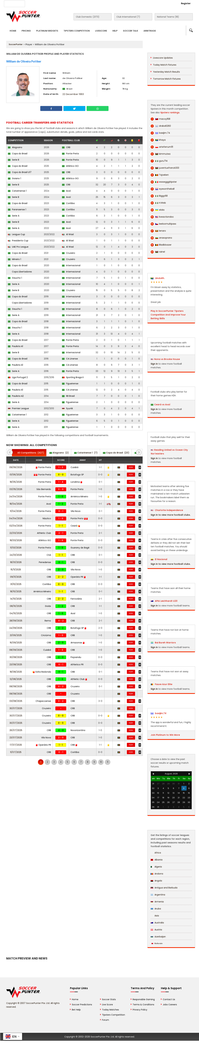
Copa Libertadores (20, 271)
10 (101, 761)
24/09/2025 (15, 628)
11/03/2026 (15, 547)
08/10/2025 (16, 606)
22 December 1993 (73, 94)
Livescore (101, 30)
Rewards (95, 3)
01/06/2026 (16, 474)
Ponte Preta (70, 153)
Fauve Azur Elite (161, 684)
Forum (105, 1019)
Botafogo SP (77, 474)
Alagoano (15, 147)
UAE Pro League (18, 246)
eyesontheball (162, 189)
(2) (59, 452)
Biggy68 (159, 196)
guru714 (159, 161)
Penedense (45, 562)
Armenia (157, 901)
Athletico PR (77, 664)
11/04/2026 (16, 511)
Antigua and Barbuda (164, 887)
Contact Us (77, 3)
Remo (48, 620)
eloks (157, 210)
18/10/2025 (15, 591)
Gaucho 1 (15, 277)
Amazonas (78, 642)
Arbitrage (149, 30)
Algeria (156, 866)
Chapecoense (43, 701)
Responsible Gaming (144, 999)
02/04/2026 (15, 525)
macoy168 (160, 119)
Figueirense (70, 383)
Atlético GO (70, 166)
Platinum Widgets (47, 30)
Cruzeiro (68, 253)
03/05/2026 (15, 489)
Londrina (76, 481)
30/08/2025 (15, 657)
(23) (116, 452)
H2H (131, 467)
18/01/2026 (16, 562)
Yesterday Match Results (166, 71)
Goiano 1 (14, 178)
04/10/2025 (16, 613)
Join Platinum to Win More (165, 734)
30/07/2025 (15, 708)
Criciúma (46, 635)
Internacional (71, 265)
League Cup (16, 234)
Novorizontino (78, 730)
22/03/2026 (15, 533)
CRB (66, 147)
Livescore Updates (163, 57)
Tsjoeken (160, 175)
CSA (49, 554)
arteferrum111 (162, 147)
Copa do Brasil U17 (19, 172)
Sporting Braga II (72, 377)
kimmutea (160, 154)
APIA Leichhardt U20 (164, 600)
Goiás (48, 606)
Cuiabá (74, 467)
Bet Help (76, 1009)
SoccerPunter (16, 44)
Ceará (75, 525)
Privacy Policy (140, 1009)
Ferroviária (76, 598)
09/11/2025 (15, 576)
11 (107, 761)
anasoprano (161, 237)
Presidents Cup (18, 240)
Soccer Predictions (82, 1004)
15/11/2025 (16, 569)
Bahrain (157, 943)
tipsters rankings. (170, 112)
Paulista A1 (15, 346)
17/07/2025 (16, 744)
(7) (85, 452)
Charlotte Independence (167, 510)
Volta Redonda (41, 671)
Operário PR (78, 576)
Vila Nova (75, 511)
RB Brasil (68, 396)
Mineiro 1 (14, 259)
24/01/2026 (16, 554)
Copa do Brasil (17, 153)
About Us (35, 3)
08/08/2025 (15, 686)
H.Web (158, 203)
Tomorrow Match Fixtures (167, 78)
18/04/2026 (16, 503)
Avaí (66, 190)
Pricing (26, 30)
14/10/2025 (16, 598)
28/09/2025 (15, 620)
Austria (156, 929)
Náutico (47, 518)
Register (186, 3)
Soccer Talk (130, 30)
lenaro (158, 230)
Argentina (158, 894)
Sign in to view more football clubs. (170, 514)
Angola (156, 880)
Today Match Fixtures (164, 64)
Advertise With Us (56, 3)
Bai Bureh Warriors (163, 642)
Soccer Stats (109, 999)
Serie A (13, 215)
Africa (156, 852)
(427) (29, 452)
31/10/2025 (15, 584)
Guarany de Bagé (80, 547)
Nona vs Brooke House (167, 359)
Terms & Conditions (143, 1004)
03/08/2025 (15, 701)
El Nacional (159, 559)
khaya (158, 140)
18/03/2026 (16, 540)
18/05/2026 (16, 481)
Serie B (13, 159)
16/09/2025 (16, 642)
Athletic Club (44, 533)
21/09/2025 (16, 635)
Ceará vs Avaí (162, 404)
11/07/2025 (15, 752)
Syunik (67, 408)
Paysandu (76, 657)
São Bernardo (44, 489)
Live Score (107, 1004)
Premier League (18, 408)
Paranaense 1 (17, 209)
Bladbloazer (161, 244)
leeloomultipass (163, 223)
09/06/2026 (15, 467)
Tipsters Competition (77, 30)
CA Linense (70, 358)
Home (13, 30)
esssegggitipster (164, 182)
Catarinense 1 (17, 190)
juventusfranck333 (165, 168)
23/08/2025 (15, 664)
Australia (157, 922)
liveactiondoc (162, 216)
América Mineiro (79, 496)
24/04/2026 (15, 496)
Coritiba (68, 203)
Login (169, 3)
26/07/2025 (15, 730)
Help (115, 30)
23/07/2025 (15, 737)
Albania (156, 859)
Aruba (156, 908)
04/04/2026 (16, 518)
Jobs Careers (170, 1004)
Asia (155, 915)
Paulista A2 (16, 396)
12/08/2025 (16, 679)
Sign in (154, 363)
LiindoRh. (158, 278)
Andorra (157, 873)
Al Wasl (68, 234)
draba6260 (161, 126)
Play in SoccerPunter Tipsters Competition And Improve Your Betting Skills (168, 314)
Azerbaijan (158, 936)
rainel (158, 251)
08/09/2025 (15, 649)
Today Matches (110, 1009)
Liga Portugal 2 (18, 377)
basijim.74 (160, 133)
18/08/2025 (16, 671)
